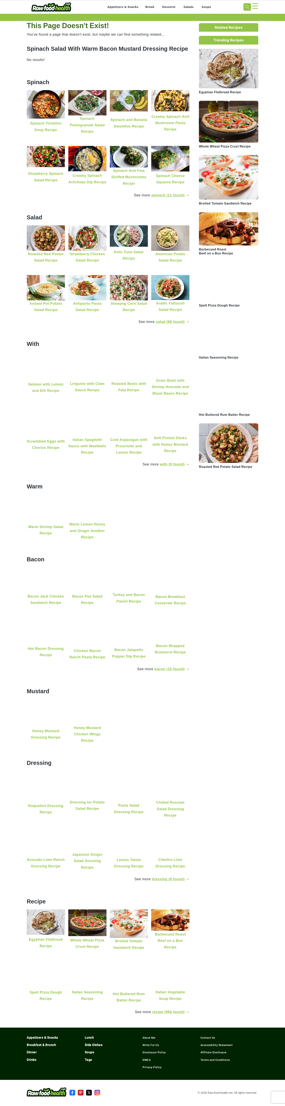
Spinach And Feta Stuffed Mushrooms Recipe (128, 177)
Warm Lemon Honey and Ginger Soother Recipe (87, 531)
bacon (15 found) (169, 668)
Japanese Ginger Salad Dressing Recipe (87, 861)
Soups (206, 7)
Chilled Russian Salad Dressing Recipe (170, 809)
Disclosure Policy (154, 1052)
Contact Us (207, 1037)
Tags (88, 1060)
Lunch (89, 1037)
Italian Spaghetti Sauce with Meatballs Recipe (87, 446)
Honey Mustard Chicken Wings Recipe (87, 734)
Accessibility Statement (216, 1045)
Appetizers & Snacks (123, 7)
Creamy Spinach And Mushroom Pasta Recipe (170, 123)
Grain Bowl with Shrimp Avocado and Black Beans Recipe (170, 387)
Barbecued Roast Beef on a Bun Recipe (170, 941)
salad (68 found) (170, 321)
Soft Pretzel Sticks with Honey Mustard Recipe (170, 444)
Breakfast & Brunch (41, 1045)
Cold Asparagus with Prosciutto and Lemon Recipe (129, 446)
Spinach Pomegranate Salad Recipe (87, 125)
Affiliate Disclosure (213, 1052)
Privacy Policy (152, 1067)
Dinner (32, 1052)
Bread (149, 7)
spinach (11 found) (168, 195)
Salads (188, 7)
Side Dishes (94, 1045)
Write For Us (150, 1045)
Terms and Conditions (215, 1059)
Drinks (31, 1060)
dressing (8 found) (168, 879)
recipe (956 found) (168, 1011)
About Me (148, 1037)
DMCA (146, 1059)
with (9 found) (172, 464)
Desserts (169, 7)
